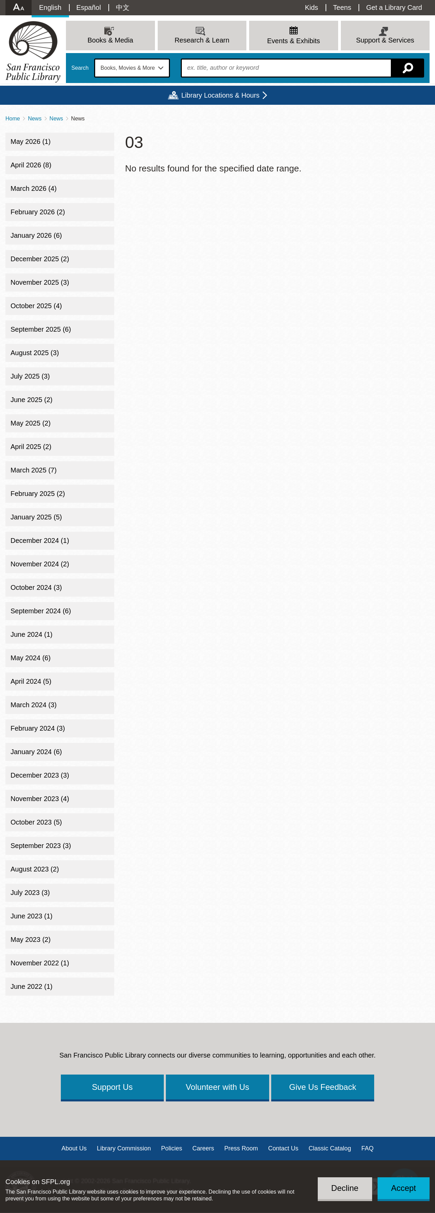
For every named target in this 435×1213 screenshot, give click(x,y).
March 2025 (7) (34, 470)
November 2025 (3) (40, 282)
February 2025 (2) (38, 493)
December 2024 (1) (40, 540)
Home (12, 118)
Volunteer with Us (217, 1087)
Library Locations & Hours (220, 95)
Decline (345, 1188)
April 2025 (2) (31, 446)
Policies (171, 1148)
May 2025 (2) (31, 423)
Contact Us (283, 1148)
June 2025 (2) (31, 399)
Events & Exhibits (293, 41)
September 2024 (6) (41, 611)
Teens (342, 7)
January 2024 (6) (36, 751)
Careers (203, 1148)
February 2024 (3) (38, 728)
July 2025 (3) (30, 376)
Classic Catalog (330, 1148)
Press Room (241, 1148)
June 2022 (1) (31, 986)
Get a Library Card (394, 7)
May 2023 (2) (31, 939)
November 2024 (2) (40, 564)
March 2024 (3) (34, 705)
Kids (311, 7)
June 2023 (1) (31, 916)
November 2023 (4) (40, 798)
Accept (403, 1188)
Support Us (112, 1087)
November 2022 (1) (40, 963)
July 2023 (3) (30, 892)
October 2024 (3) (36, 587)
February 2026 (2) (38, 212)
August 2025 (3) (35, 352)
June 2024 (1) (31, 634)
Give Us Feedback (322, 1087)
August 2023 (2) (35, 869)
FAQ (367, 1148)
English (50, 7)
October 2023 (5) (36, 822)
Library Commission (124, 1148)
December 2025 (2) (40, 259)
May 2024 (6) (31, 658)
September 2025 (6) (41, 329)
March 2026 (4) (34, 188)
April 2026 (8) (31, 165)
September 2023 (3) (41, 845)
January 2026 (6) (36, 235)
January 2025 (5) (36, 517)
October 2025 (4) (36, 306)
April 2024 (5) (31, 681)
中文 (122, 7)
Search (80, 68)
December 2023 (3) (40, 775)
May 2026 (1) (31, 141)
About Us (74, 1148)
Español (88, 7)
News (34, 118)
